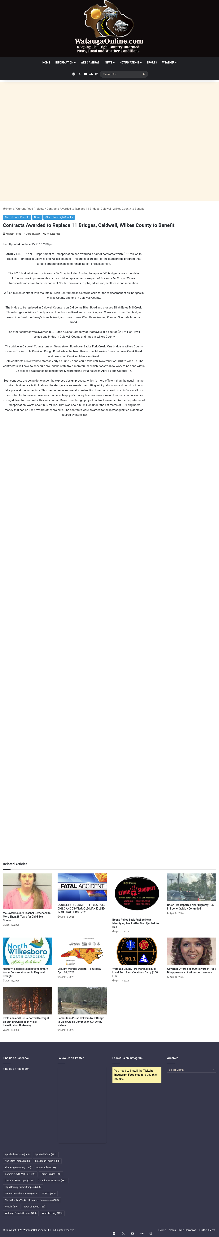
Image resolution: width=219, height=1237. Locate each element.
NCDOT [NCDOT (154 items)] (49, 1193)
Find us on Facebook (16, 1068)
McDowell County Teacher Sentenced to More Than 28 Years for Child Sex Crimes (27, 916)
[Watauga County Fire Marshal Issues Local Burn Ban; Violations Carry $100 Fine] (136, 951)
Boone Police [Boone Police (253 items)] (46, 1167)
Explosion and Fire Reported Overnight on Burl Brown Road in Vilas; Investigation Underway (26, 1022)
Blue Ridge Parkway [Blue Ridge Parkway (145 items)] (18, 1167)
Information (64, 62)
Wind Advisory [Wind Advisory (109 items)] (52, 1213)
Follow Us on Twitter (71, 1058)
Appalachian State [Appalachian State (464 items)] (17, 1154)
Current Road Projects (30, 208)
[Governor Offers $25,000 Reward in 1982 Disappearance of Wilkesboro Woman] (191, 951)
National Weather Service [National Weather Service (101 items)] (21, 1193)
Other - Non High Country (59, 217)
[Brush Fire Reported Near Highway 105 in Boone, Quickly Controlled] (191, 887)
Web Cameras (90, 62)
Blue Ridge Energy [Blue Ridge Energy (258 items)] (47, 1161)
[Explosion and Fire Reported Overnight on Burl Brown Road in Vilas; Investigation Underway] (27, 1000)
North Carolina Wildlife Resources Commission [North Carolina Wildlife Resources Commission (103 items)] (32, 1200)
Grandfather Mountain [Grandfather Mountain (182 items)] (52, 1180)
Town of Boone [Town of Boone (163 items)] (34, 1206)
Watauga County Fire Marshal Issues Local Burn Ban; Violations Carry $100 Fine (135, 972)
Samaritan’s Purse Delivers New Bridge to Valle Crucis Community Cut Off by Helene (81, 1022)
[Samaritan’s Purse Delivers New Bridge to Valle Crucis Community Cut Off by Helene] (82, 1000)
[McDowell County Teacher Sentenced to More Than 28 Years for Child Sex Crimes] (27, 891)
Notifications (129, 62)
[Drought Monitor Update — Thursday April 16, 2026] (82, 951)
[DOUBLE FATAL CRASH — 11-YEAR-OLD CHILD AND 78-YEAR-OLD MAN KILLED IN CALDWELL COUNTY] (82, 887)
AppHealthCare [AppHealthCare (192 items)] (45, 1154)
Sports (152, 62)
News (108, 62)
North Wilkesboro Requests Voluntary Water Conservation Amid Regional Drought (25, 972)
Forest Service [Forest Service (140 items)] (51, 1174)
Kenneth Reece (13, 234)
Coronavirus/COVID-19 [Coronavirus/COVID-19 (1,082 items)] (20, 1174)
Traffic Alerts (207, 1230)
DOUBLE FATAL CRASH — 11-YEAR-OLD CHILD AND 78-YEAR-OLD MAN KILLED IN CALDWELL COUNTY (81, 908)
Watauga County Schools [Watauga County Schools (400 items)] (21, 1213)
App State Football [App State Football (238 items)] (17, 1161)
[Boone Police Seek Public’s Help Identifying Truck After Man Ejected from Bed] (136, 894)
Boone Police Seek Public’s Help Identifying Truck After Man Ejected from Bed (136, 923)
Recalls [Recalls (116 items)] (11, 1206)
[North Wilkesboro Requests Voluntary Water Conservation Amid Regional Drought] (27, 951)
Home (46, 62)
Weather (168, 62)
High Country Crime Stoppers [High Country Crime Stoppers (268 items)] (23, 1187)
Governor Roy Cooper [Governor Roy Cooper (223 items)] (19, 1180)
